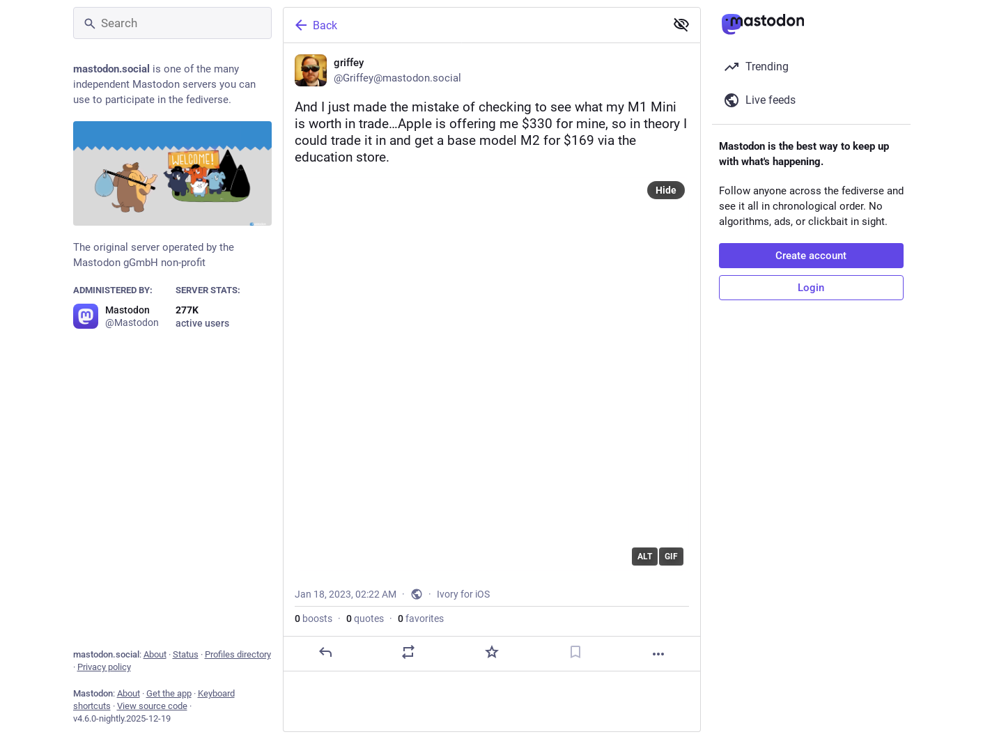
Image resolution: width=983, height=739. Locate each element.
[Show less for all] (681, 24)
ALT (644, 556)
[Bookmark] (574, 652)
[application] (492, 374)
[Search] (172, 23)
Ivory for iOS (463, 594)
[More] (658, 654)
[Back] (473, 25)
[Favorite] (491, 652)
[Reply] (324, 652)
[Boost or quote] (408, 652)
